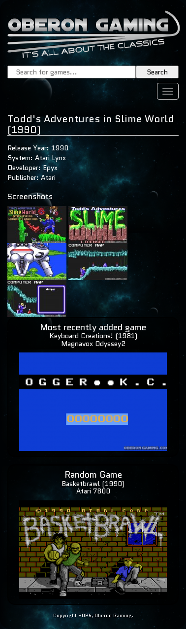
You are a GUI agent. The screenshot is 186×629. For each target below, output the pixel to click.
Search (157, 72)
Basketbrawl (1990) (93, 484)
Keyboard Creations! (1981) (93, 336)
